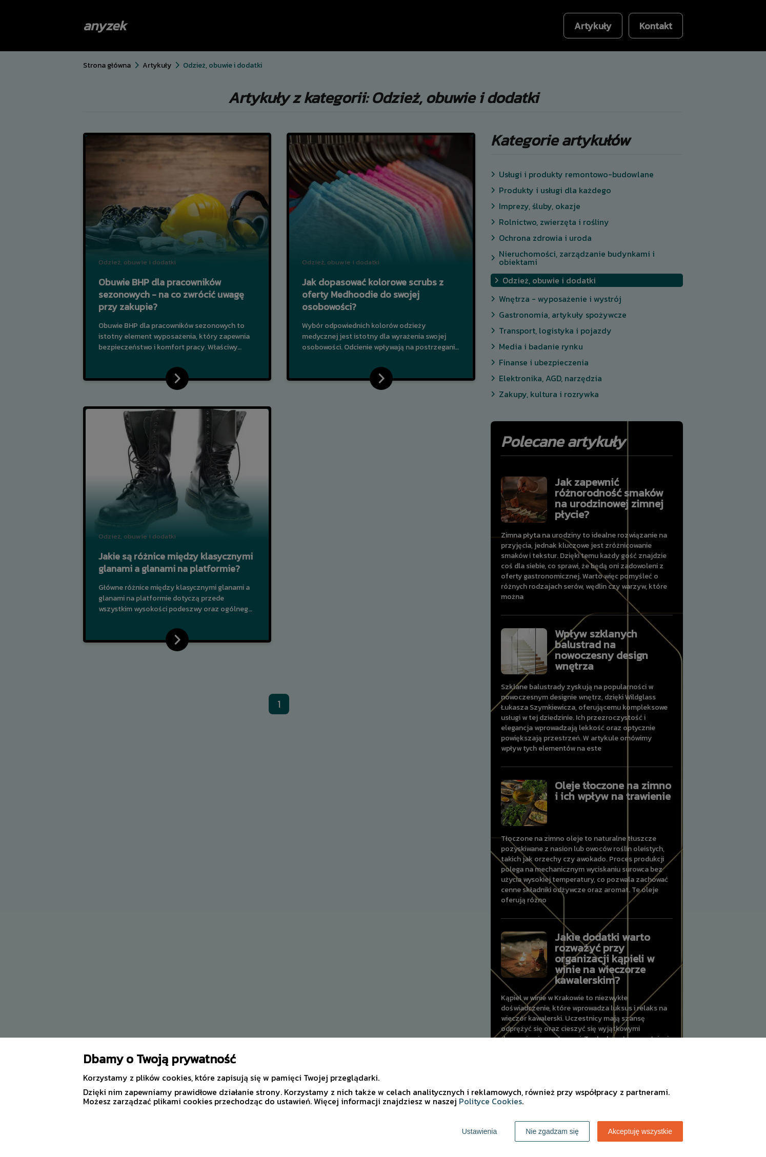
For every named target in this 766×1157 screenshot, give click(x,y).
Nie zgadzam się (552, 1131)
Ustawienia (479, 1131)
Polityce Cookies (490, 1101)
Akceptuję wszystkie (640, 1131)
